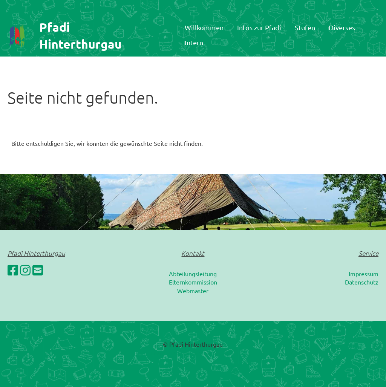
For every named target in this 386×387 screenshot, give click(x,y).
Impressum (363, 273)
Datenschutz (361, 282)
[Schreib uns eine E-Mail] (37, 270)
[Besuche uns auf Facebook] (13, 270)
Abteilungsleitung (193, 273)
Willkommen (204, 27)
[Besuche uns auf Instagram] (25, 270)
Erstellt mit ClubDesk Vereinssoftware (193, 353)
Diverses (342, 27)
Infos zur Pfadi (259, 27)
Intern (194, 42)
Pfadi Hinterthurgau (80, 36)
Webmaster (192, 290)
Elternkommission (193, 282)
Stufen (305, 27)
